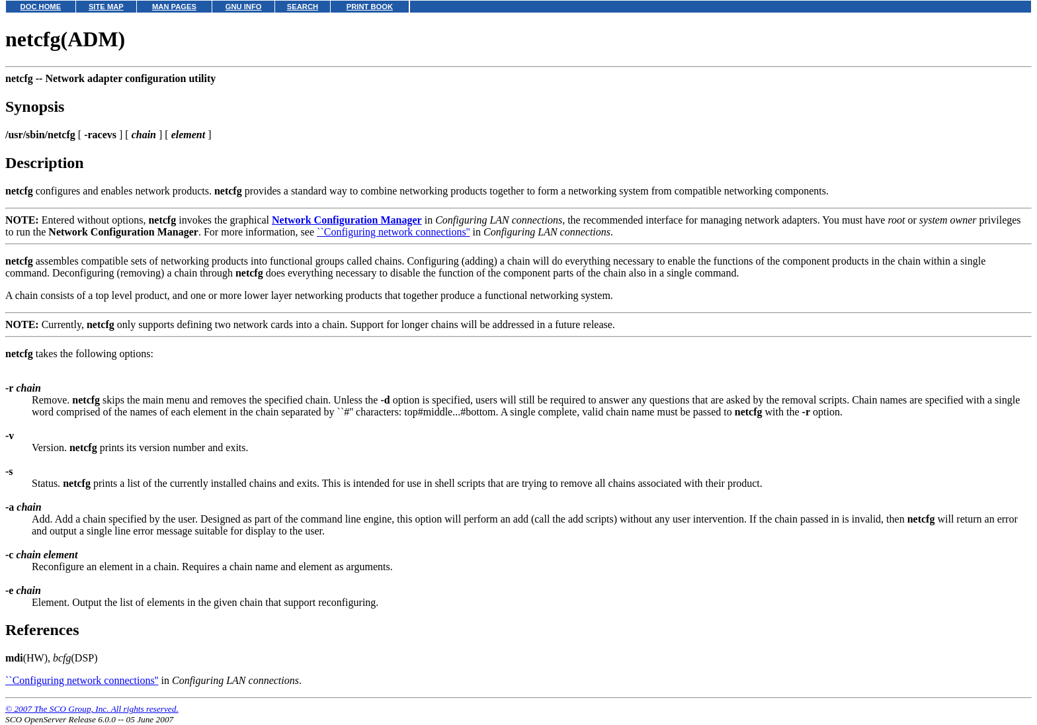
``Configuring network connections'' (393, 231)
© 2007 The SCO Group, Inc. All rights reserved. (92, 709)
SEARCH (302, 7)
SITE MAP (106, 7)
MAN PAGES (174, 7)
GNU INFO (244, 7)
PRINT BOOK (370, 7)
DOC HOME (41, 7)
